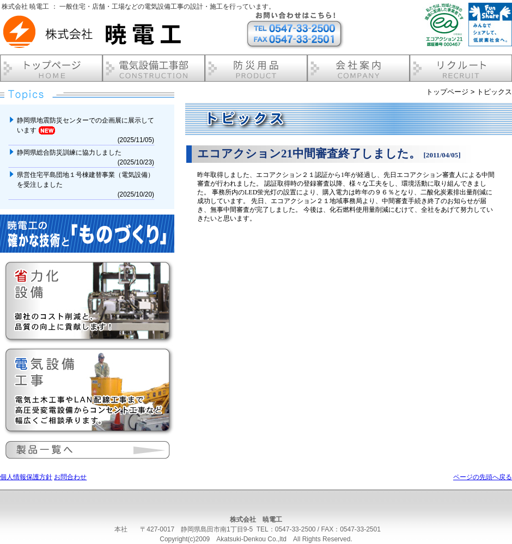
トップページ (447, 92)
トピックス (494, 92)
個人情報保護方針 (26, 477)
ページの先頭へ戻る (482, 477)
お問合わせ (70, 477)
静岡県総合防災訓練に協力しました (70, 152)
